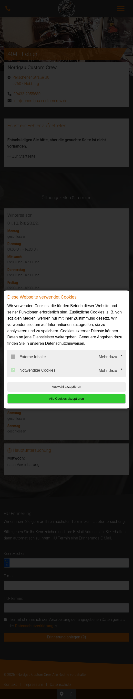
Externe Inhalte (28, 357)
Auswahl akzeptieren (66, 386)
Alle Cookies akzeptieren (66, 398)
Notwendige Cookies (33, 370)
